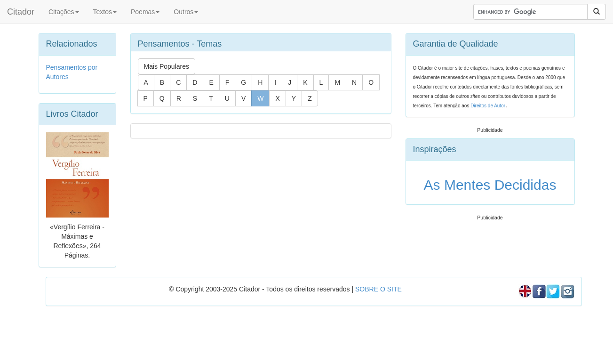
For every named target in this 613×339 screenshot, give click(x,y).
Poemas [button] (145, 12)
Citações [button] (63, 12)
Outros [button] (186, 12)
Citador (20, 11)
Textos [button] (105, 12)
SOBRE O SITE (378, 289)
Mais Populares (167, 66)
